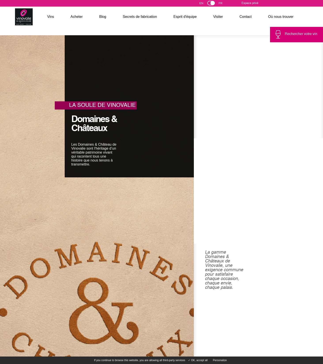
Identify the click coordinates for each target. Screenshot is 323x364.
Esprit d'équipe (185, 17)
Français (222, 4)
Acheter (76, 17)
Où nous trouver (281, 17)
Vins (50, 17)
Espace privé (250, 3)
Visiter (218, 17)
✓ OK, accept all (198, 360)
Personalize (220, 360)
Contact (246, 17)
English (205, 4)
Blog (102, 17)
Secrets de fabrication (140, 17)
